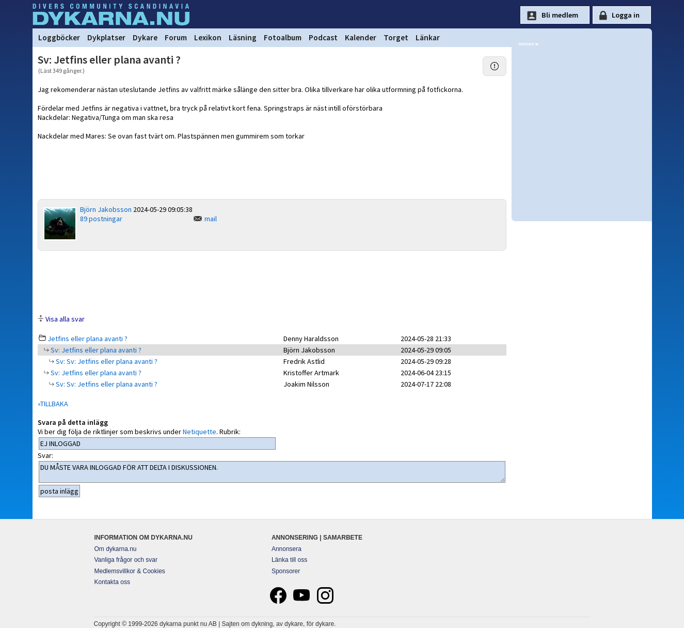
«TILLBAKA (53, 403)
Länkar (428, 37)
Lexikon (207, 37)
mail (210, 218)
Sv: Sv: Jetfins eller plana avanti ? (105, 361)
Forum (176, 37)
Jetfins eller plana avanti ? (87, 338)
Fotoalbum (282, 37)
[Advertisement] (272, 281)
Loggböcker (59, 37)
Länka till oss (289, 559)
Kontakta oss (112, 582)
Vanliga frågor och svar (126, 559)
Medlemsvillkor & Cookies (129, 571)
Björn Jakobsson (106, 209)
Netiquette (199, 431)
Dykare (145, 37)
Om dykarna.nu (115, 549)
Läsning (243, 37)
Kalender (360, 37)
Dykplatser (106, 37)
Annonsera (286, 549)
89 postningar (101, 218)
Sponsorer (286, 571)
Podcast (323, 37)
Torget (396, 37)
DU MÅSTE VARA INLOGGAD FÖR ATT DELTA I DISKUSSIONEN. (272, 472)
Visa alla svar (65, 319)
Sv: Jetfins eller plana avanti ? (95, 350)
